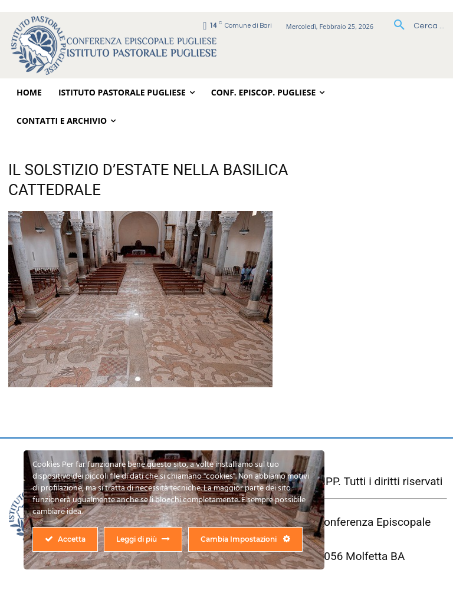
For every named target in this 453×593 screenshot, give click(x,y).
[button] (415, 26)
